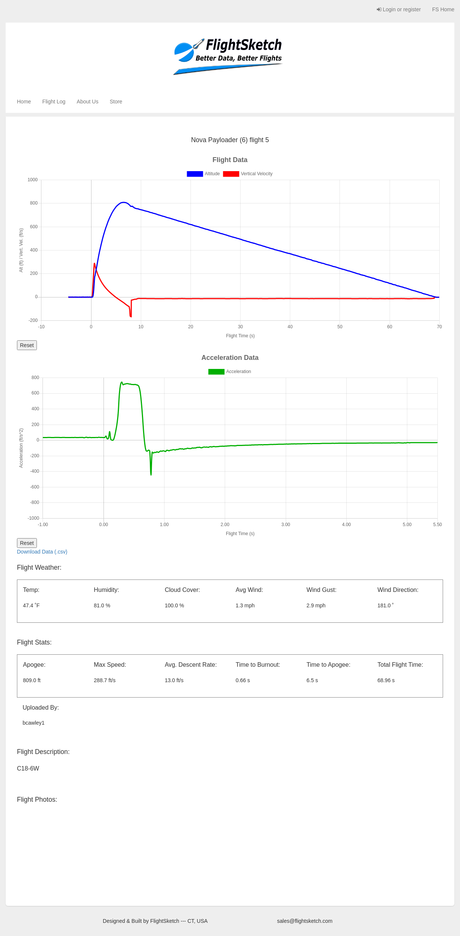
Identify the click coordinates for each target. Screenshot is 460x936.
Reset (27, 345)
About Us (88, 102)
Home (24, 102)
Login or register (399, 9)
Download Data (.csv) (42, 552)
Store (116, 102)
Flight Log (53, 102)
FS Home (443, 9)
